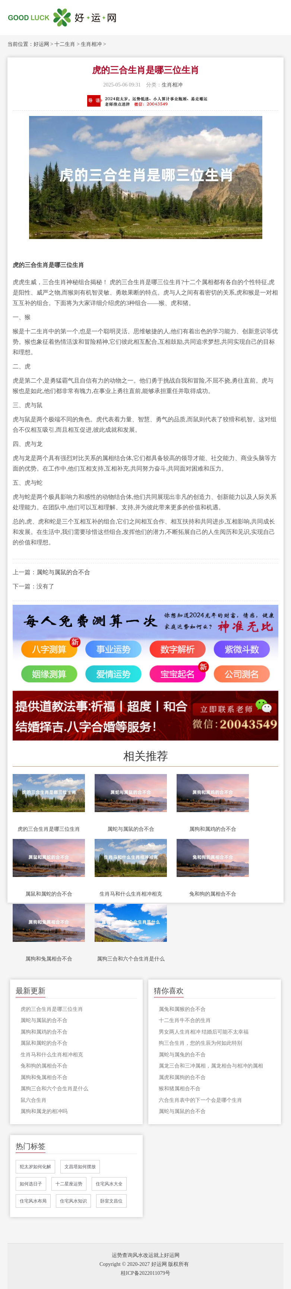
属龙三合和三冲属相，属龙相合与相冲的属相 (211, 1066)
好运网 (41, 44)
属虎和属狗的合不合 (182, 1077)
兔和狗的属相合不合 (212, 894)
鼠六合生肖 (33, 1100)
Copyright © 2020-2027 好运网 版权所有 (144, 1264)
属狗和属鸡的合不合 (212, 829)
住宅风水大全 (109, 1183)
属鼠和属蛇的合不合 (48, 894)
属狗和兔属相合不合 (48, 959)
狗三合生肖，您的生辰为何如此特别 (200, 1043)
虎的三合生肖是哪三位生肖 (49, 829)
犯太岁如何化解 (35, 1166)
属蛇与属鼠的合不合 (63, 572)
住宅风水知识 (73, 1201)
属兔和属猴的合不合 (182, 1009)
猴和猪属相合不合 (179, 1088)
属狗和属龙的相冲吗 (43, 1111)
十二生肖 (64, 44)
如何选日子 (31, 1183)
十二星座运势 (69, 1183)
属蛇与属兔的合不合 (182, 1054)
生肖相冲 (91, 44)
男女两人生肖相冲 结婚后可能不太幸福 (204, 1032)
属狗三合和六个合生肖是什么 (131, 959)
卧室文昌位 (111, 1201)
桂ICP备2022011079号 (145, 1273)
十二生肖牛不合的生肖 (185, 1020)
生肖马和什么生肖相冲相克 (130, 894)
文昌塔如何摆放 (80, 1166)
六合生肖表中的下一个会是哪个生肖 (200, 1100)
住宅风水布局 (33, 1201)
